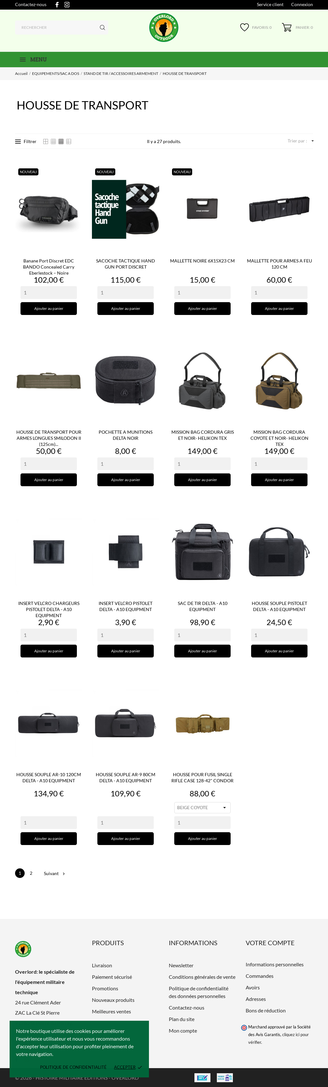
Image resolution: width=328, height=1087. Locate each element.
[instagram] (67, 4)
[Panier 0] (297, 27)
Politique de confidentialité (73, 1067)
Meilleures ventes (111, 1011)
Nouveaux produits (113, 1000)
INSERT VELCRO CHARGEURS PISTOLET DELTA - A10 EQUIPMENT (48, 609)
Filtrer (26, 141)
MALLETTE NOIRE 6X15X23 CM (202, 260)
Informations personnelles (275, 964)
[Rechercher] (61, 27)
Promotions (105, 988)
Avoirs (253, 987)
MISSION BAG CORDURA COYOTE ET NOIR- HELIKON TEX (279, 438)
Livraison (102, 965)
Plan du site (181, 1019)
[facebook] (57, 4)
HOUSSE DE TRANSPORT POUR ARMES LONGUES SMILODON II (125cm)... (48, 438)
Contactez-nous (30, 4)
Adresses (256, 999)
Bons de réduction (266, 1010)
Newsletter (181, 965)
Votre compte (270, 942)
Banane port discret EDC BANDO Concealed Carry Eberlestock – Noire (48, 267)
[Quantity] (48, 292)
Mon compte (183, 1030)
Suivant (54, 873)
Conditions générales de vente (202, 977)
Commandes (260, 976)
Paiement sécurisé (112, 977)
